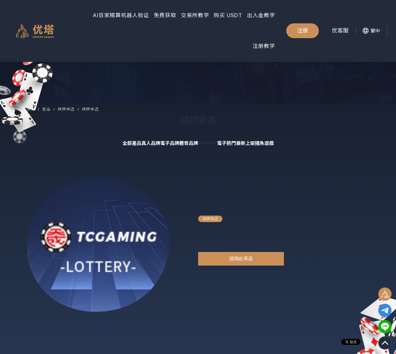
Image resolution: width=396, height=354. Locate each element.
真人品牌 (150, 143)
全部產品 (131, 143)
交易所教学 (195, 15)
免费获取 (165, 15)
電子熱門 (226, 143)
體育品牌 (188, 143)
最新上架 (245, 143)
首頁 (31, 109)
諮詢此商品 (241, 258)
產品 (46, 109)
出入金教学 (261, 15)
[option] (98, 243)
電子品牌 (169, 143)
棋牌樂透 (66, 109)
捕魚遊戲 (264, 143)
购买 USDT (228, 15)
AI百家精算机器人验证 (121, 15)
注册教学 (264, 46)
